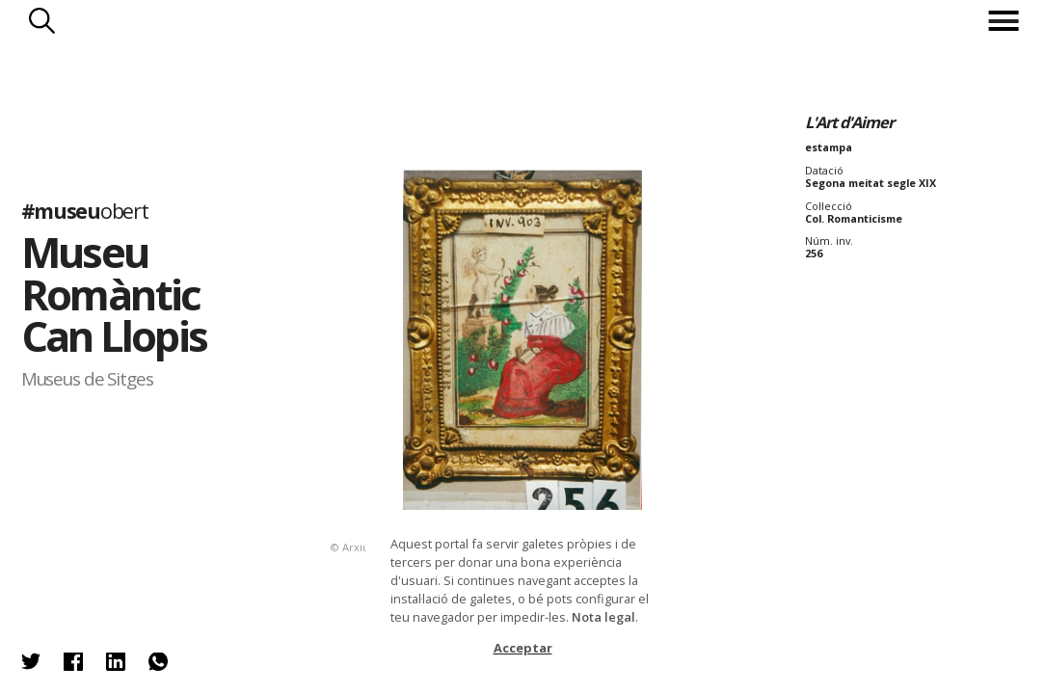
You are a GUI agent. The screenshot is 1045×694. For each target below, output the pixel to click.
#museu (84, 211)
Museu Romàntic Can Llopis (114, 294)
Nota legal (603, 617)
